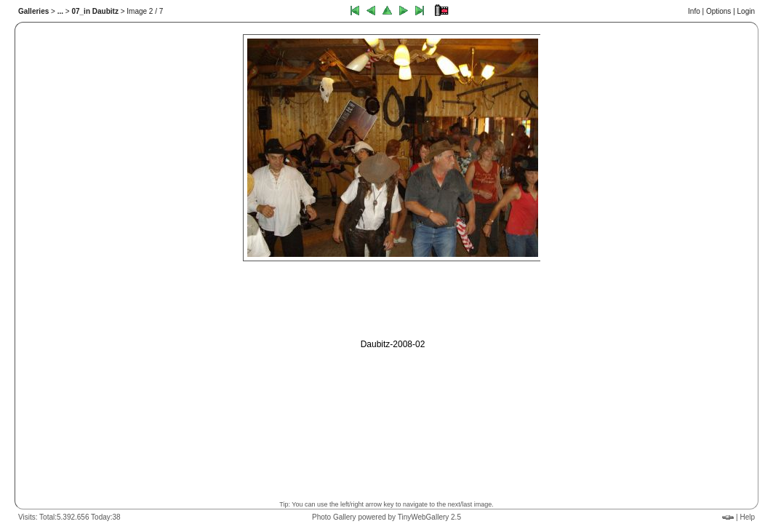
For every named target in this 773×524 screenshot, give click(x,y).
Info (694, 11)
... (60, 11)
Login (746, 11)
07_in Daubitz (94, 11)
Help (747, 517)
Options (718, 11)
